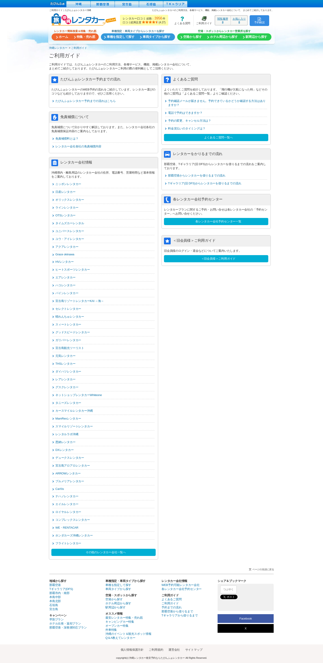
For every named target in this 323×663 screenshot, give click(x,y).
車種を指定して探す (118, 585)
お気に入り (239, 20)
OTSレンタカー (65, 215)
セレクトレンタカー (68, 308)
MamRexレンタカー (68, 418)
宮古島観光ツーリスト (69, 348)
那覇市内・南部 (59, 593)
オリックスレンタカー (69, 199)
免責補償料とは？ (66, 138)
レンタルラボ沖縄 (66, 434)
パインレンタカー (66, 293)
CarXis (59, 489)
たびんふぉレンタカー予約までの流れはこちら (85, 101)
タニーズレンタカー (68, 403)
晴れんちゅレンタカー (69, 316)
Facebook (245, 618)
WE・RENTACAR (66, 527)
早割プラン (56, 619)
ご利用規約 (156, 649)
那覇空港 (55, 585)
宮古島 (53, 609)
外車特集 (111, 629)
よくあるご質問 (172, 599)
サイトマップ (194, 649)
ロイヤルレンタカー (68, 512)
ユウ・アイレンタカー (69, 239)
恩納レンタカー (65, 442)
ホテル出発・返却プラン (65, 623)
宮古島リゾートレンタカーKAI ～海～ (79, 301)
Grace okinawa (64, 254)
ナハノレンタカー (66, 496)
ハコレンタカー (65, 285)
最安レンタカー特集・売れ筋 (124, 617)
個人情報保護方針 (132, 649)
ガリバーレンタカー (68, 340)
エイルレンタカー (66, 504)
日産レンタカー (65, 192)
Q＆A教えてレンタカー (120, 637)
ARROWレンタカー (68, 473)
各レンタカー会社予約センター (182, 589)
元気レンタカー (65, 355)
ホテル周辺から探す (118, 603)
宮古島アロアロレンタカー (72, 465)
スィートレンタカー (68, 324)
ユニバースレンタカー (69, 231)
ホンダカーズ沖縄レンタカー (74, 535)
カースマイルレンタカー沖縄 (74, 410)
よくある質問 (180, 20)
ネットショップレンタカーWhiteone (78, 395)
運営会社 (174, 649)
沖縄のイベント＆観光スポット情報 (128, 633)
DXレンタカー (64, 450)
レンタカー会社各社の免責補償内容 (78, 146)
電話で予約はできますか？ (185, 112)
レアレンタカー (65, 379)
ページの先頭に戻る (263, 569)
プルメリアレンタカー (69, 481)
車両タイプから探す (118, 589)
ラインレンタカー (66, 207)
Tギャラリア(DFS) (61, 589)
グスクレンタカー (66, 387)
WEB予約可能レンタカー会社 (181, 585)
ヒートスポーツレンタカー (72, 269)
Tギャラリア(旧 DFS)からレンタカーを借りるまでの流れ (204, 183)
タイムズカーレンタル (69, 223)
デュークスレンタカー (69, 457)
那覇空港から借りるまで (177, 611)
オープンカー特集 (116, 625)
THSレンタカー (65, 363)
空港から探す (114, 599)
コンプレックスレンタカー (72, 519)
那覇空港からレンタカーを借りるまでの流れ (196, 175)
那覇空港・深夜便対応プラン (68, 627)
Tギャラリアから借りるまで (180, 615)
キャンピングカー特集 (119, 621)
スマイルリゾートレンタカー (74, 426)
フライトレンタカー (68, 543)
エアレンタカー (65, 277)
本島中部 (55, 597)
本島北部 (55, 601)
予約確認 (259, 20)
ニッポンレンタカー (68, 184)
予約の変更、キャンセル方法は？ (189, 120)
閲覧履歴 (223, 20)
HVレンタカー (64, 261)
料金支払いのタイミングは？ (186, 128)
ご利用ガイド (203, 20)
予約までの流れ (172, 607)
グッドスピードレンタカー (72, 332)
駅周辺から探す (115, 607)
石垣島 (53, 605)
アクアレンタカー (66, 246)
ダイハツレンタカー (68, 371)
